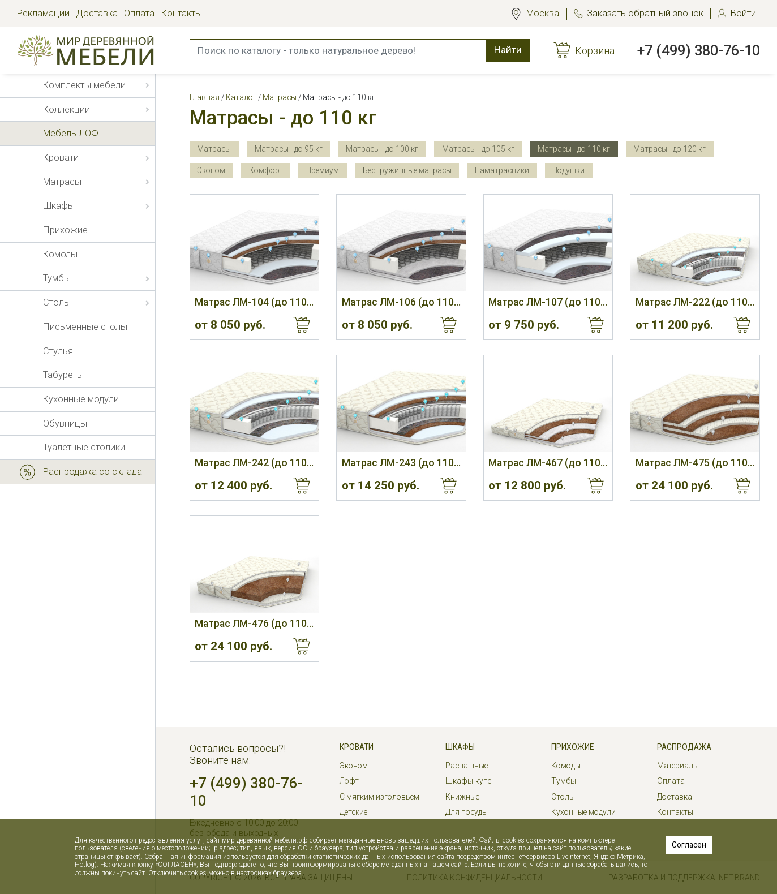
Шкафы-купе (468, 780)
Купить (302, 325)
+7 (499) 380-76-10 (698, 50)
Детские (353, 811)
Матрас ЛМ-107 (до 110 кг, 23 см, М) (547, 302)
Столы (563, 796)
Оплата (139, 13)
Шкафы (460, 746)
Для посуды (466, 811)
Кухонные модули (583, 811)
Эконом (354, 765)
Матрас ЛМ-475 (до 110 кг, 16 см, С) (695, 463)
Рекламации (43, 13)
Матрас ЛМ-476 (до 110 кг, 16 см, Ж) (254, 623)
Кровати (357, 746)
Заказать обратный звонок (645, 13)
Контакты (181, 13)
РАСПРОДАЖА (684, 746)
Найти (508, 49)
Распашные (466, 765)
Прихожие (572, 746)
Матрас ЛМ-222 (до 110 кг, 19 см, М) (695, 302)
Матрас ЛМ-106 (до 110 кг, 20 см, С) (401, 302)
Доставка (97, 13)
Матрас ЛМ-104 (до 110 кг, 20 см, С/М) (254, 302)
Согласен (689, 844)
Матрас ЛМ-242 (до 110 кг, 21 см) (254, 463)
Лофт (349, 780)
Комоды (566, 765)
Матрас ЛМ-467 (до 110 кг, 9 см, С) (547, 463)
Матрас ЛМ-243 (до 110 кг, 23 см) (401, 463)
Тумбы (563, 780)
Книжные (462, 796)
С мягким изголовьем (379, 796)
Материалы (678, 765)
